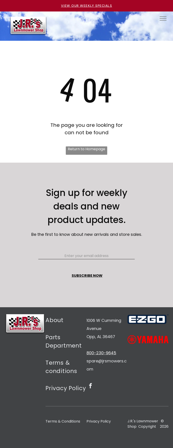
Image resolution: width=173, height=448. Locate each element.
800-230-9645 (101, 353)
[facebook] (90, 386)
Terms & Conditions (63, 421)
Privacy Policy (98, 421)
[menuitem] (66, 322)
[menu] (163, 18)
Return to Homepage (86, 149)
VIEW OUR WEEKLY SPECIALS (86, 6)
